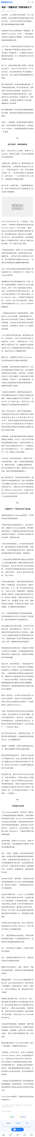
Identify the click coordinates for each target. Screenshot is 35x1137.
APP (27, 1123)
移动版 (8, 1123)
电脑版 (18, 1123)
